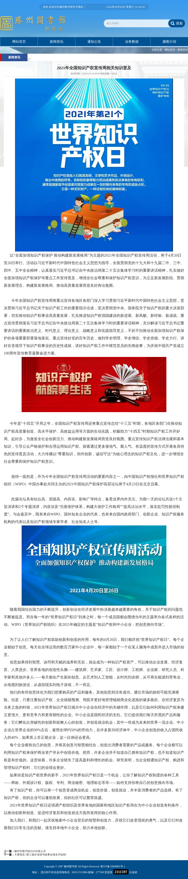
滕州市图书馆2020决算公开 (30, 851)
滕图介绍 (169, 41)
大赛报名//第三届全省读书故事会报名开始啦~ (40, 854)
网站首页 (19, 41)
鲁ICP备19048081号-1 (112, 866)
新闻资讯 (56, 41)
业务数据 (132, 41)
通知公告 (94, 41)
